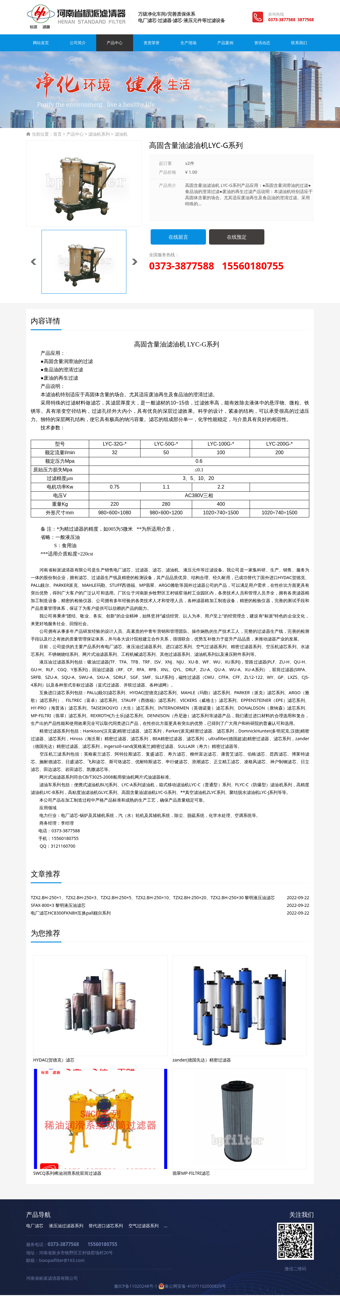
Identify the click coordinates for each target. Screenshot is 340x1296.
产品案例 (225, 44)
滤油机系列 (99, 135)
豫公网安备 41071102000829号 (192, 1287)
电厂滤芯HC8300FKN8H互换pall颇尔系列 (71, 914)
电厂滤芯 (34, 1227)
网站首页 (40, 44)
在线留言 (178, 237)
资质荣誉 (151, 44)
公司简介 (77, 44)
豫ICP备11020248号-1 (135, 1287)
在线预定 (237, 237)
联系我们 (299, 44)
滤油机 (121, 135)
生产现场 (188, 44)
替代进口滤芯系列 (106, 1227)
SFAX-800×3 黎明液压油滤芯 (58, 906)
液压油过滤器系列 (66, 1227)
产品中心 (114, 44)
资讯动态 (262, 44)
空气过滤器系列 (143, 1227)
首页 (57, 135)
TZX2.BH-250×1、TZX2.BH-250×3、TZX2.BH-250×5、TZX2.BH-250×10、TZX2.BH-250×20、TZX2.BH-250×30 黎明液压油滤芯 (153, 898)
